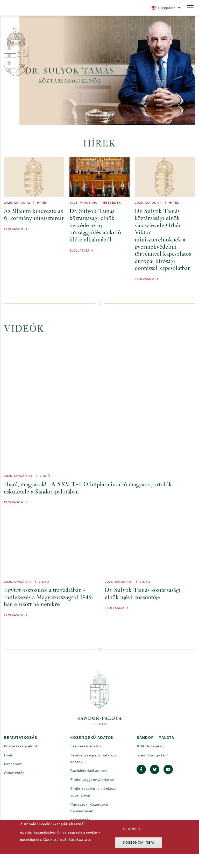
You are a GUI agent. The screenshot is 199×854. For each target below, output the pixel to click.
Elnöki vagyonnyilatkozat (92, 780)
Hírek (42, 202)
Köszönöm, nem (138, 842)
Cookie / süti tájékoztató (67, 839)
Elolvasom (14, 229)
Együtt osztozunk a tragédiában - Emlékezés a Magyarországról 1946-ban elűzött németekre (49, 597)
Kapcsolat (13, 764)
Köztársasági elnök (21, 746)
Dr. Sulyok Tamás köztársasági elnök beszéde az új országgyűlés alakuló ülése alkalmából (95, 226)
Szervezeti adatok (86, 746)
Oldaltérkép (14, 773)
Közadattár (80, 820)
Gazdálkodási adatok (89, 770)
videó (44, 475)
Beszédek (112, 202)
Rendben (131, 828)
